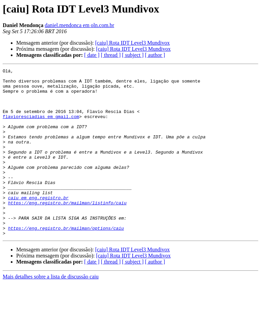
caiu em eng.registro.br (38, 224)
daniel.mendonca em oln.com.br (79, 25)
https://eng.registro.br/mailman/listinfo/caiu (67, 230)
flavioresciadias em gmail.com (41, 126)
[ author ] (155, 55)
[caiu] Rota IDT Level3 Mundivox (132, 43)
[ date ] (91, 55)
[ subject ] (132, 55)
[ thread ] (111, 55)
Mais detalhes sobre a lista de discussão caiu (51, 310)
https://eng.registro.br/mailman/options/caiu (66, 260)
